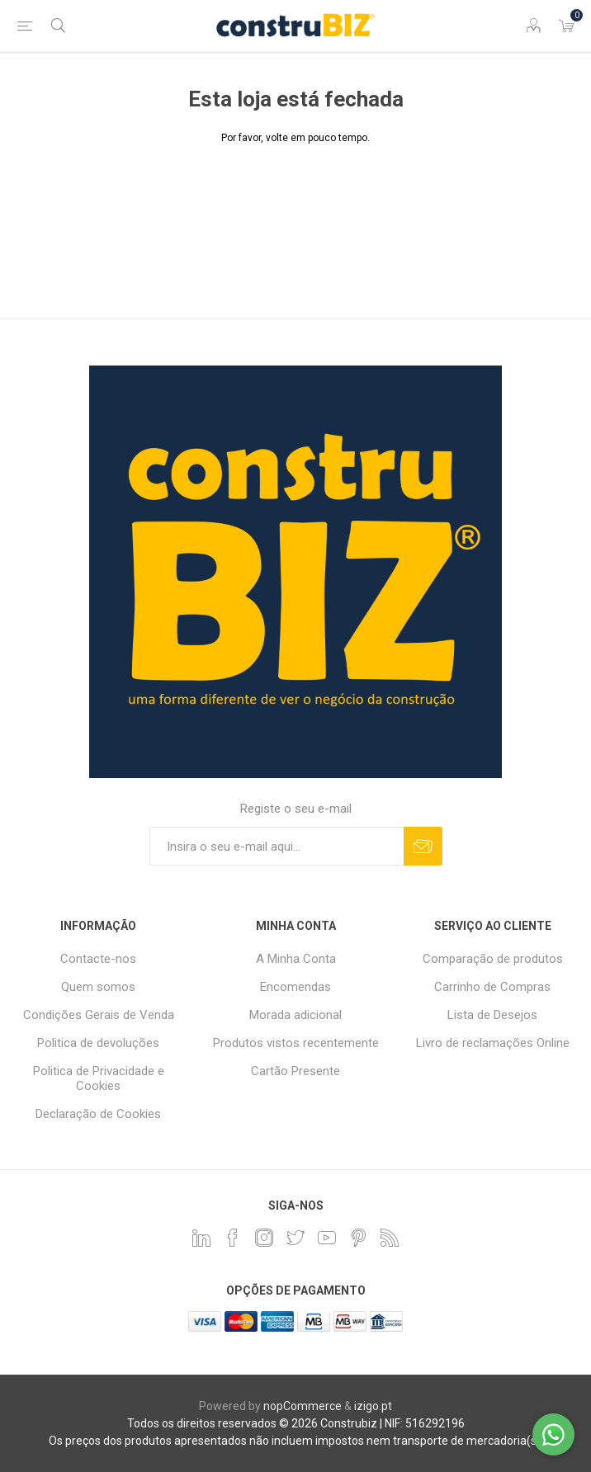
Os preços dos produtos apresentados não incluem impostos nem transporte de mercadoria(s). (296, 1440)
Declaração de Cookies (98, 1113)
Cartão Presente (295, 1071)
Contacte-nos (98, 958)
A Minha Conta (296, 958)
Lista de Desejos (492, 1014)
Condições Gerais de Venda (98, 1014)
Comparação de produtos (493, 958)
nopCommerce (302, 1406)
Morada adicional (295, 1014)
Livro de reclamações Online (493, 1043)
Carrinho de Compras (492, 986)
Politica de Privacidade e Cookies (98, 1078)
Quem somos (98, 986)
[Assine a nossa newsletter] (276, 846)
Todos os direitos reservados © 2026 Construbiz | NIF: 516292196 (296, 1423)
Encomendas (295, 986)
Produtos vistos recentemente (296, 1043)
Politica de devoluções (98, 1043)
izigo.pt (373, 1406)
